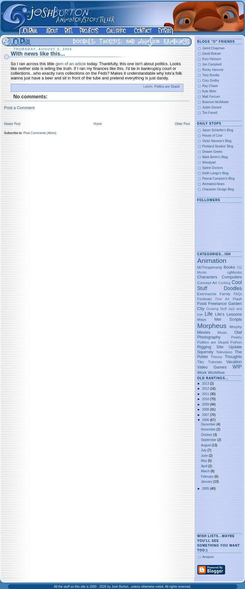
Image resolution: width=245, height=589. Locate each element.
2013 (206, 383)
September (209, 440)
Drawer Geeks (212, 151)
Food (202, 303)
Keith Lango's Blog (215, 173)
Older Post (182, 124)
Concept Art (207, 283)
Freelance (217, 303)
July (204, 450)
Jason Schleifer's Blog (217, 130)
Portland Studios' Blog (217, 146)
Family (225, 294)
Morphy (236, 327)
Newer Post (12, 124)
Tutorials (215, 362)
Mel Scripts (228, 319)
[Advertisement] (217, 512)
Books (229, 267)
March (206, 471)
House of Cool (212, 135)
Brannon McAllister (215, 102)
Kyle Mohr (209, 91)
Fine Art (222, 299)
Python (236, 342)
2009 (206, 404)
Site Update (229, 346)
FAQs (238, 294)
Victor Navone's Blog (216, 141)
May (204, 460)
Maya (201, 319)
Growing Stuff (216, 309)
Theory (216, 357)
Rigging (204, 346)
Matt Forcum (211, 96)
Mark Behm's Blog (215, 157)
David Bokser (211, 53)
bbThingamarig (209, 267)
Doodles (233, 288)
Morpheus (211, 325)
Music (222, 332)
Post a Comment (19, 107)
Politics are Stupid (167, 86)
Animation (211, 260)
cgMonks (234, 272)
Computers (232, 277)
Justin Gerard (211, 107)
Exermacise (207, 294)
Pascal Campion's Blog (218, 178)
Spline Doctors (212, 168)
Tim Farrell (209, 113)
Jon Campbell (212, 64)
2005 (206, 488)
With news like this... (38, 54)
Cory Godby (210, 80)
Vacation (234, 361)
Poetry (236, 337)
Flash (237, 299)
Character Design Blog (218, 189)
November (209, 429)
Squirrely (205, 352)
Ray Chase (210, 86)
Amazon (208, 557)
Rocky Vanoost (213, 69)
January (207, 481)
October (207, 435)
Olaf (238, 332)
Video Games (212, 367)
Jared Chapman (213, 48)
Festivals (204, 299)
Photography (209, 337)
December (209, 424)
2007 (206, 415)
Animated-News (213, 184)
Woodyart (209, 162)
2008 (206, 409)
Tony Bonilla (210, 75)
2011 (206, 394)
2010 (206, 399)
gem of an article (71, 63)
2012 (206, 388)
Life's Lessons (228, 314)
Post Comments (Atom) (39, 133)
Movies (203, 332)
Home (98, 124)
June (205, 455)
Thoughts (233, 356)
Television (224, 352)
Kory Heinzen (211, 59)
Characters (207, 277)
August (206, 445)
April (204, 466)
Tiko (200, 362)
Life (209, 314)
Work (202, 372)
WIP (237, 366)
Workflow (216, 372)
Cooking (224, 283)
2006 (206, 420)
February (208, 476)
